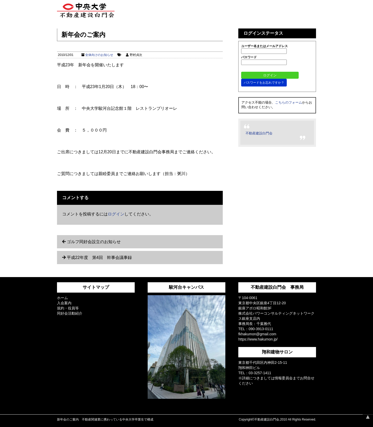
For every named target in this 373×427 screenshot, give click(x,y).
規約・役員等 (68, 308)
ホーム (62, 298)
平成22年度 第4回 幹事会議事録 (99, 257)
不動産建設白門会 (259, 133)
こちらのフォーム (288, 102)
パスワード (249, 57)
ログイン (116, 214)
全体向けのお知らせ (99, 55)
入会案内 (64, 303)
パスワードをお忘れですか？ (264, 82)
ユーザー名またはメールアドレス (264, 46)
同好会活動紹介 (69, 313)
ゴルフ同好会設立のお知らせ (94, 242)
